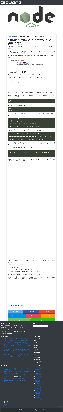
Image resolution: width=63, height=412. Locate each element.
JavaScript (17, 36)
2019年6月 (38, 390)
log (36, 347)
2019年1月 (38, 394)
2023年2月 (38, 368)
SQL (36, 356)
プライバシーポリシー (9, 406)
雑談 (36, 363)
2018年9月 (38, 399)
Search (51, 326)
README (6, 404)
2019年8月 (38, 387)
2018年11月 (38, 397)
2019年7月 (38, 388)
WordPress (38, 359)
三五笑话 (15, 369)
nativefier (15, 305)
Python (37, 351)
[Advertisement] (31, 291)
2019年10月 (38, 385)
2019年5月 (38, 392)
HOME (11, 36)
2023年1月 (38, 369)
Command (38, 340)
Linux (36, 345)
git (36, 342)
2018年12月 (38, 395)
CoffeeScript (38, 338)
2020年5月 (38, 382)
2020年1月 (38, 383)
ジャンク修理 (38, 361)
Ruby (36, 354)
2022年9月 (38, 373)
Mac (36, 349)
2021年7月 (38, 376)
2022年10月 (38, 371)
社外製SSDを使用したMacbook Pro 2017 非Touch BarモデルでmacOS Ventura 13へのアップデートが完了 (17, 350)
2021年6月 (38, 378)
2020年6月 (38, 380)
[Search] (40, 326)
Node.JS (21, 305)
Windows (37, 357)
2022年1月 (38, 375)
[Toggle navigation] (60, 2)
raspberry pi (38, 352)
